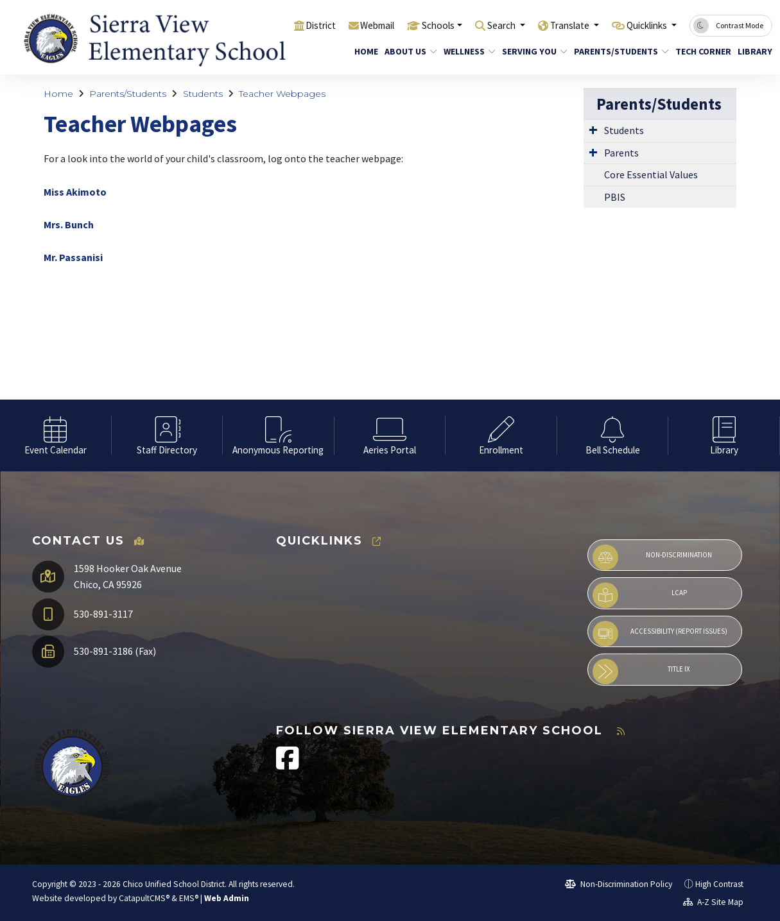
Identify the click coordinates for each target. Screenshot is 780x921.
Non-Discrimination (652, 557)
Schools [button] (412, 25)
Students (203, 93)
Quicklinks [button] (642, 25)
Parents (621, 152)
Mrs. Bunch (69, 224)
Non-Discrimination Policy (618, 884)
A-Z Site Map (713, 902)
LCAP (640, 595)
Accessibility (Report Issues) (660, 633)
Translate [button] (556, 25)
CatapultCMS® (144, 898)
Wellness (467, 51)
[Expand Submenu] (593, 129)
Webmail (345, 25)
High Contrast (719, 884)
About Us (408, 51)
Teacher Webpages (282, 93)
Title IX (641, 671)
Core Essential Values (651, 174)
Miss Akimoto (75, 191)
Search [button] (482, 25)
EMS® (188, 898)
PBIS (614, 196)
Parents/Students (616, 51)
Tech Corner (700, 51)
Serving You (531, 51)
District (283, 25)
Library (753, 51)
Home (364, 51)
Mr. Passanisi (73, 257)
